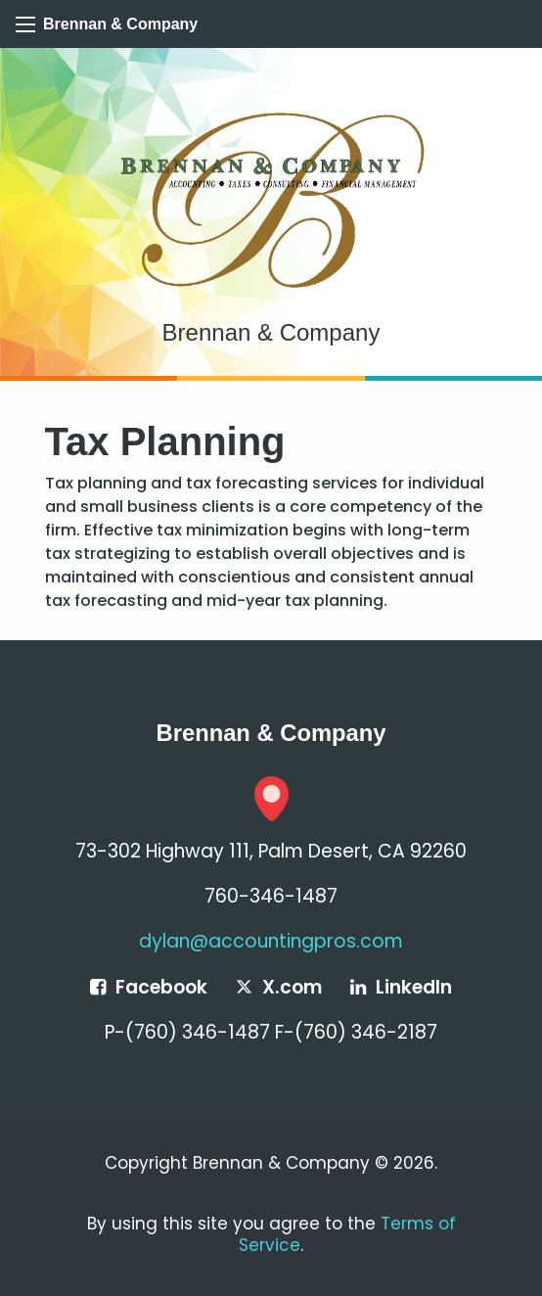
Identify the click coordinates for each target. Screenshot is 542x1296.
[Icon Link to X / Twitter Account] (278, 987)
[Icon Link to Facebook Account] (148, 987)
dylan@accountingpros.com (271, 941)
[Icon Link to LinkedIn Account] (401, 987)
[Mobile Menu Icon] (25, 24)
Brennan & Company (120, 24)
